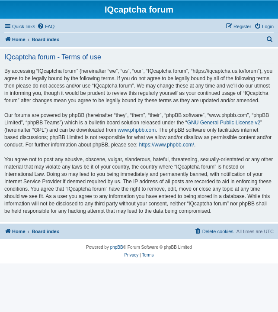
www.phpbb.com (137, 130)
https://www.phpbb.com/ (166, 145)
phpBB (116, 247)
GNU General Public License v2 (223, 123)
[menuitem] (45, 26)
